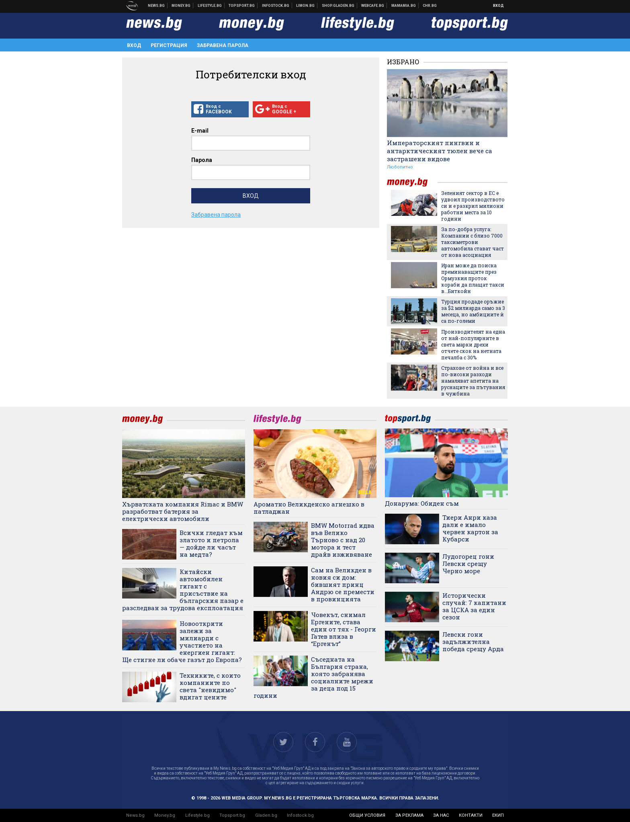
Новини (156, 5)
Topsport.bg (232, 815)
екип (498, 815)
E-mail (200, 130)
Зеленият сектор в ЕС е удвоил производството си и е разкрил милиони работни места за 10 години (473, 206)
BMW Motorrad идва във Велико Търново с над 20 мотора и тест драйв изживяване (342, 540)
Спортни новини (242, 5)
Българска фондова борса (276, 5)
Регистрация (169, 45)
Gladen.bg (266, 815)
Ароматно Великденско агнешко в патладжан (309, 507)
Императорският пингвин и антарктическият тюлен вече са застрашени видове (439, 151)
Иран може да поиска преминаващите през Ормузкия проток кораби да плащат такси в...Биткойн (472, 278)
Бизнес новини (181, 5)
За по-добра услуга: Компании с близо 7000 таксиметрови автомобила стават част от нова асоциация (472, 242)
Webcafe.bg (373, 5)
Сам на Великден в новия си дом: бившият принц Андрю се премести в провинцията (342, 584)
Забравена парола (222, 45)
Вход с (220, 109)
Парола (201, 160)
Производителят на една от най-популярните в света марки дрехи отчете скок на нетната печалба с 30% (473, 344)
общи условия (367, 815)
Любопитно (400, 167)
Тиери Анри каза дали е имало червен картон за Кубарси (470, 528)
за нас (441, 815)
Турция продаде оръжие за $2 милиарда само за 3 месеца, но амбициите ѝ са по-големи (473, 311)
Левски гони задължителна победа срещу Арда (473, 641)
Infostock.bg (300, 815)
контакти (471, 815)
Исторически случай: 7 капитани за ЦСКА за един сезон (474, 606)
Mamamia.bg (404, 5)
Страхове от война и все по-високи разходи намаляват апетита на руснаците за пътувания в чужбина (473, 381)
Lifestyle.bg (197, 815)
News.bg (135, 815)
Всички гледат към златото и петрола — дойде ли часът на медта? (211, 543)
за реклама (409, 815)
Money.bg (164, 815)
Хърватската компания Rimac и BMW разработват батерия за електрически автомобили (182, 511)
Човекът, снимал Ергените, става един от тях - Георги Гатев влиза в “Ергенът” (343, 629)
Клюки (210, 5)
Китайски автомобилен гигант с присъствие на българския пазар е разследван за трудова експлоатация (182, 589)
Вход (498, 6)
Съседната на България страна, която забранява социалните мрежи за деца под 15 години (313, 677)
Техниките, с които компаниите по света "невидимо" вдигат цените (210, 686)
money (412, 182)
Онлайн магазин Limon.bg (305, 5)
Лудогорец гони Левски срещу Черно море (468, 563)
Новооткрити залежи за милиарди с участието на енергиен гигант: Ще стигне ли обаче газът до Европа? (182, 641)
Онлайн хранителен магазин (338, 5)
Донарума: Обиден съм (422, 503)
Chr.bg (429, 5)
